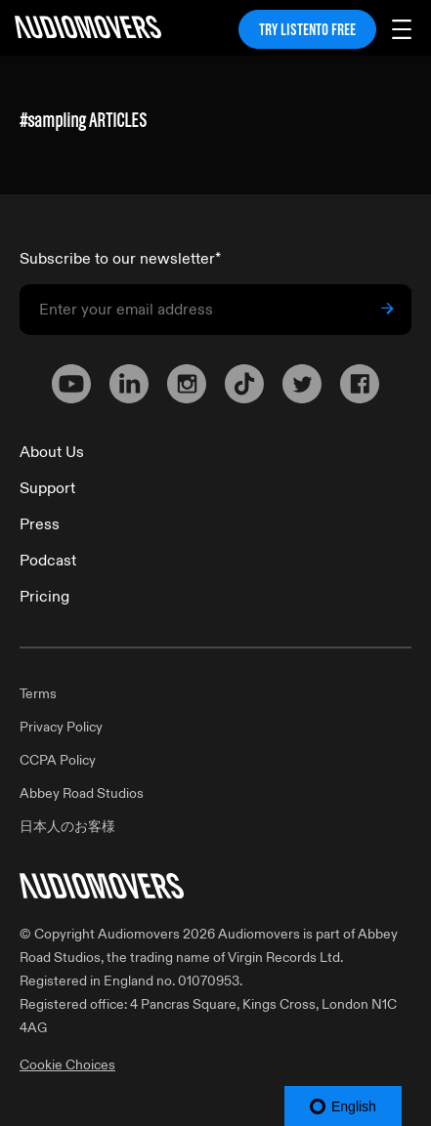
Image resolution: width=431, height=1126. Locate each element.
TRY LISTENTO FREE (307, 29)
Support (47, 488)
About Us (52, 452)
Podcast (48, 560)
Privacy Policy (61, 727)
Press (40, 524)
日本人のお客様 (67, 826)
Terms (38, 694)
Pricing (44, 596)
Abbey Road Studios (82, 793)
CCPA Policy (58, 760)
